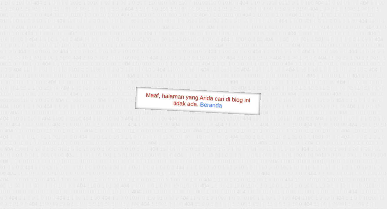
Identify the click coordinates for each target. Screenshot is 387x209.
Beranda (211, 105)
